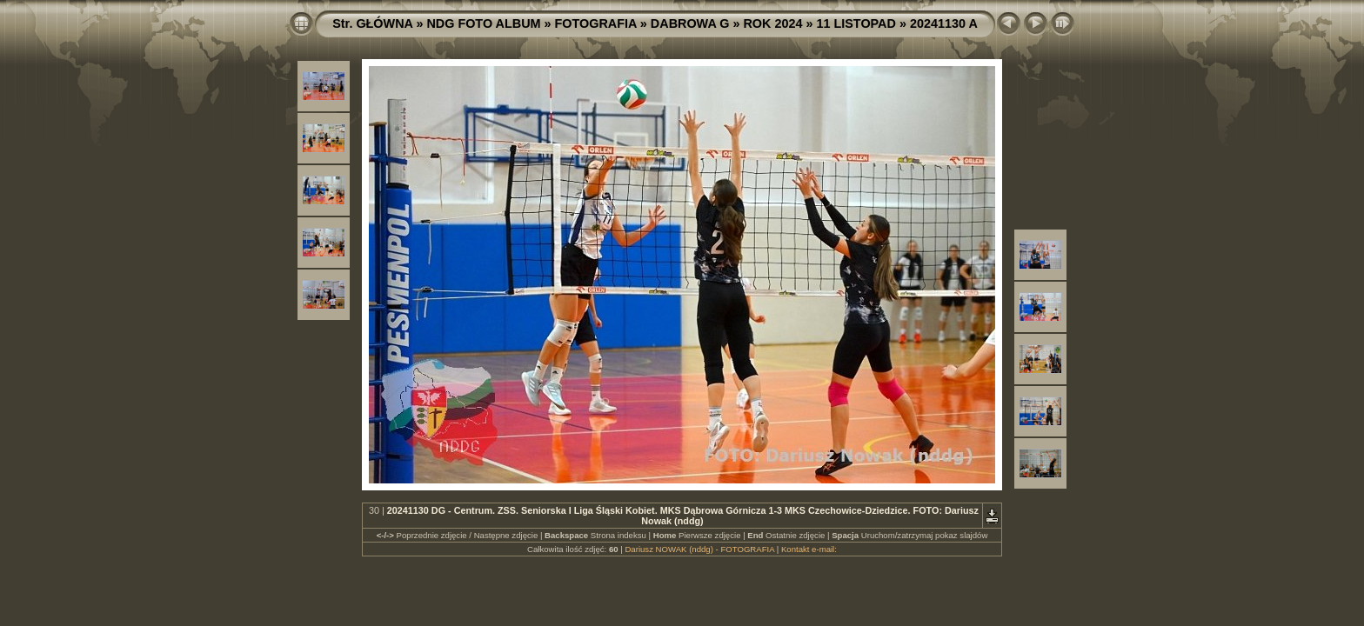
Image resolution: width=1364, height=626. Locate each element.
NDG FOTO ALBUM (483, 23)
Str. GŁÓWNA (372, 23)
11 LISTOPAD (855, 23)
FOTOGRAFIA (596, 23)
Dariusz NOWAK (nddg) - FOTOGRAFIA (699, 549)
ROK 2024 (772, 23)
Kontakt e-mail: (809, 549)
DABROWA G (690, 23)
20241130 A (944, 23)
